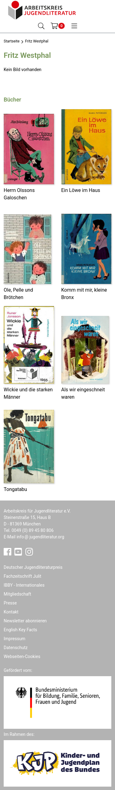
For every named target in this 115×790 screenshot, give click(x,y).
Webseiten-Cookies (22, 656)
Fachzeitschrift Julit (22, 576)
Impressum (14, 638)
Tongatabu (15, 489)
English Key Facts (20, 629)
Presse (10, 602)
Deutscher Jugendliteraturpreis (33, 567)
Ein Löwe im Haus (80, 190)
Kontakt (11, 611)
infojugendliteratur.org (40, 536)
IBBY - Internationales (24, 585)
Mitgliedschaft (17, 594)
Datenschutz (16, 647)
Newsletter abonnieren (25, 620)
